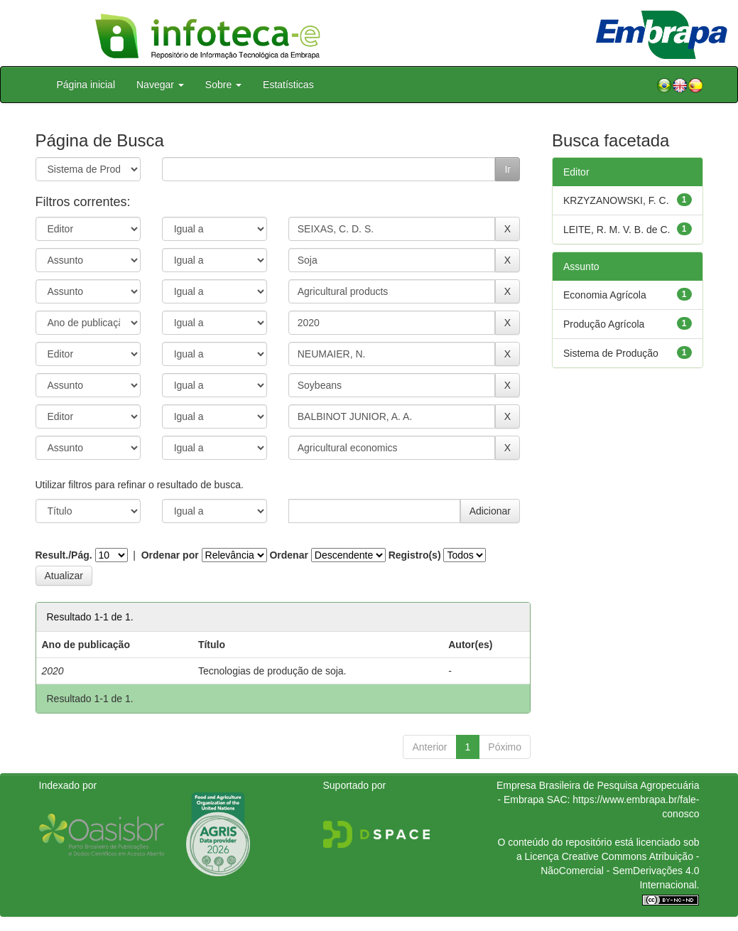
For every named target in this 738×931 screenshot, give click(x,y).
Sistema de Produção (610, 353)
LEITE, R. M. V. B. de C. (616, 229)
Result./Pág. (64, 555)
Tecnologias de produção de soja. (272, 671)
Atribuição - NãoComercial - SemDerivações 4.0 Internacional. (620, 870)
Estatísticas (288, 84)
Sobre (223, 84)
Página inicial (86, 84)
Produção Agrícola (603, 324)
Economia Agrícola (604, 295)
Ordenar (288, 555)
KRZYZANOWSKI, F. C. (616, 200)
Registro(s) (415, 555)
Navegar (160, 84)
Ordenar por (170, 555)
